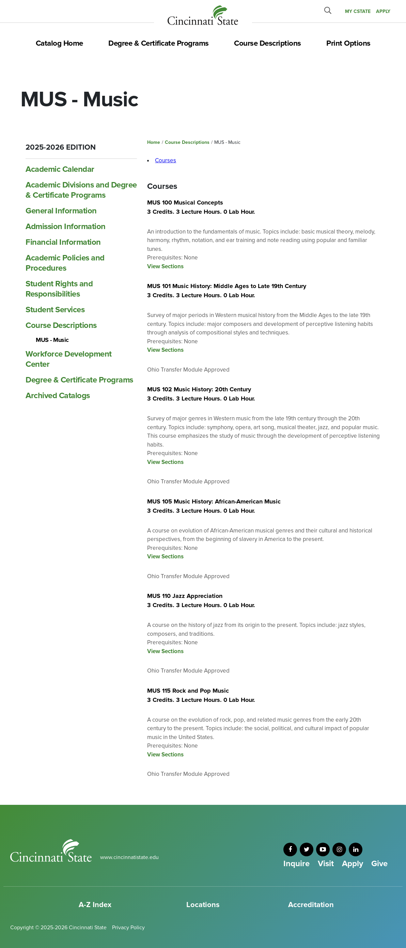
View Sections (165, 266)
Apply (352, 864)
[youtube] (323, 849)
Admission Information (66, 226)
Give (379, 864)
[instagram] (339, 849)
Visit (326, 864)
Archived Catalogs (58, 396)
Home (153, 142)
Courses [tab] (165, 160)
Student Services (55, 310)
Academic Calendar (60, 169)
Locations (203, 904)
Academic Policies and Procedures (65, 263)
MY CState (358, 11)
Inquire (296, 864)
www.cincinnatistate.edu (129, 857)
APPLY (383, 11)
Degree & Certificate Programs (158, 43)
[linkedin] (355, 849)
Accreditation (311, 904)
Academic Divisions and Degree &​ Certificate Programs (81, 190)
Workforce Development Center (69, 359)
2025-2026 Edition (61, 147)
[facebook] (290, 849)
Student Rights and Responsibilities (59, 289)
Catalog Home (59, 43)
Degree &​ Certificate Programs (79, 380)
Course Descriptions (267, 43)
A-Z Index (95, 904)
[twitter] (306, 849)
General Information (61, 211)
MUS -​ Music (52, 340)
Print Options (348, 43)
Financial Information (63, 242)
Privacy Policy (128, 927)
